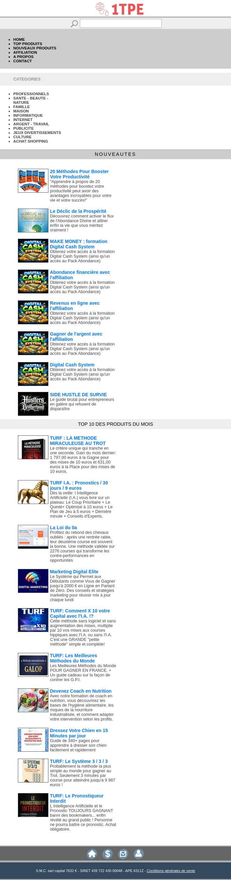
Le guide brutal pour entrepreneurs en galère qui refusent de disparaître (82, 404)
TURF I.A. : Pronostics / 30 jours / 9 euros (79, 485)
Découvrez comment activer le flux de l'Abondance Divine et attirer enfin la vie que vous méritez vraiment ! (82, 223)
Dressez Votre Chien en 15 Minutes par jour (79, 733)
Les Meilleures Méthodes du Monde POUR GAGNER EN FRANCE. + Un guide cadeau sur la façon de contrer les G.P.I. (83, 672)
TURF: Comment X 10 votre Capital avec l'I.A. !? (80, 613)
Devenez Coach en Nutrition (81, 691)
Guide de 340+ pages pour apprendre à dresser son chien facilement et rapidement (78, 745)
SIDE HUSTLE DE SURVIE (78, 394)
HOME (19, 39)
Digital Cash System (72, 364)
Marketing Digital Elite (74, 571)
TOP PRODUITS (27, 43)
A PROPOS (23, 56)
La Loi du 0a (63, 527)
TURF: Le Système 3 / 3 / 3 (79, 761)
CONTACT (22, 61)
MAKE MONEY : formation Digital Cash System (78, 244)
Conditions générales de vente (171, 871)
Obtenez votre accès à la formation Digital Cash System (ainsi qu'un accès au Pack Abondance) (82, 256)
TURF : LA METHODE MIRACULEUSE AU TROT (78, 440)
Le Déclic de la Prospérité (78, 211)
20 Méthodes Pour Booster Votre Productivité (79, 174)
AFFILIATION (25, 52)
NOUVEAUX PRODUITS (34, 48)
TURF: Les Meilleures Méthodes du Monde (73, 658)
